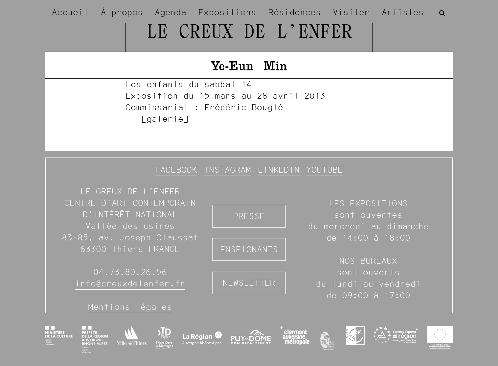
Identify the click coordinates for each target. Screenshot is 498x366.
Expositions (227, 12)
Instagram (227, 169)
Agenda (170, 12)
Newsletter (249, 283)
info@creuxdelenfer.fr (130, 283)
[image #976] (249, 101)
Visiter (351, 12)
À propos (122, 12)
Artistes (403, 12)
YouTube (324, 169)
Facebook (176, 169)
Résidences (294, 12)
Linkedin (279, 169)
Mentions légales (130, 307)
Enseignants (249, 249)
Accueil (70, 12)
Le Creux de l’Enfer (249, 33)
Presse (249, 216)
